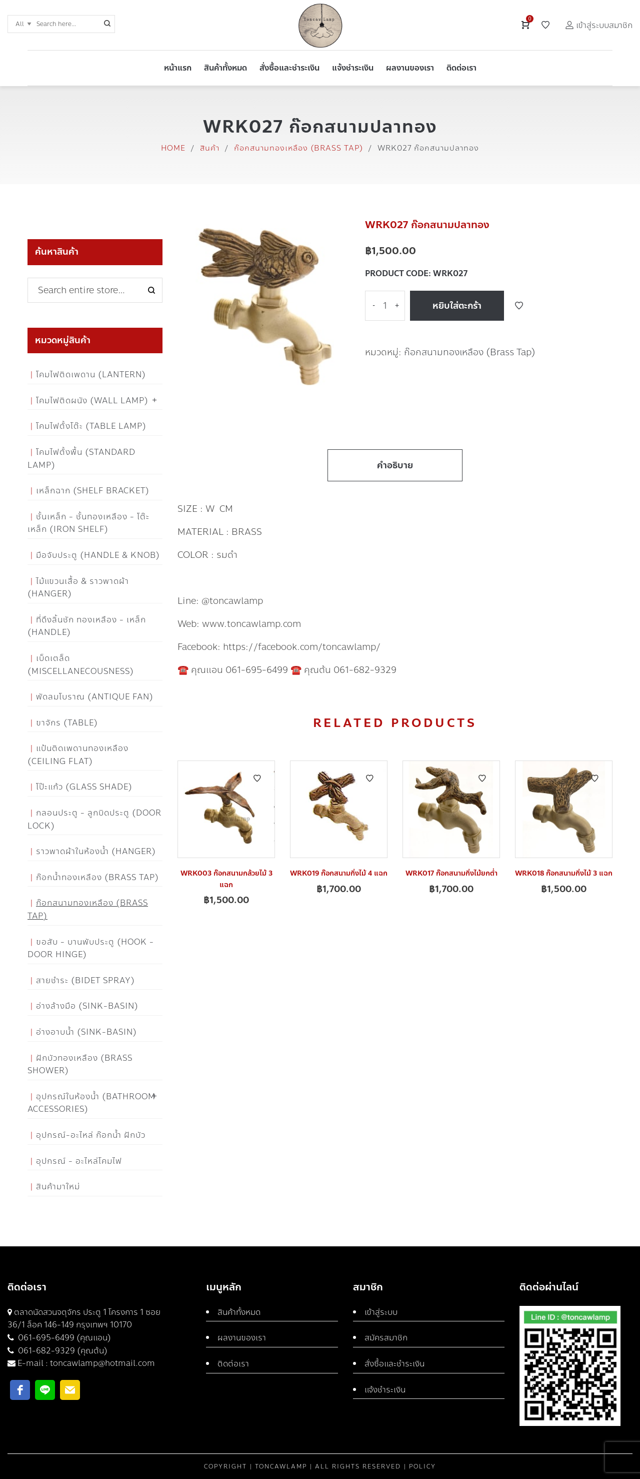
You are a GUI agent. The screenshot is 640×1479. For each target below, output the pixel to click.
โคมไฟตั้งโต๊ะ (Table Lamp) (91, 426)
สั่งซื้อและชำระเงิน (394, 1363)
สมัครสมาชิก (386, 1337)
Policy (422, 1466)
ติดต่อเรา (233, 1363)
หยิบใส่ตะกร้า (457, 306)
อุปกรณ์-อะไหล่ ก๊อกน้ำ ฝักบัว (91, 1135)
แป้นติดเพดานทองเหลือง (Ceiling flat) (78, 755)
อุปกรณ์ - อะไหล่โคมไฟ (79, 1161)
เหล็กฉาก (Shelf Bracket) (93, 490)
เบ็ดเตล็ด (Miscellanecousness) (81, 664)
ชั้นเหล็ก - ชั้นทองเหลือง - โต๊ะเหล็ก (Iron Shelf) (89, 523)
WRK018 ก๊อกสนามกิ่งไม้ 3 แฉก (563, 873)
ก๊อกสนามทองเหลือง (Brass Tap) (298, 148)
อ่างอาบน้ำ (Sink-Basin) (86, 1032)
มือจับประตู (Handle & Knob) (98, 555)
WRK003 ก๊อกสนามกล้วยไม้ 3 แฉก (226, 879)
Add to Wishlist (519, 306)
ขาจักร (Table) (67, 722)
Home (173, 148)
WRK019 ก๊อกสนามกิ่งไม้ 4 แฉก (339, 873)
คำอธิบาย (395, 465)
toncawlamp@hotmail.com (102, 1363)
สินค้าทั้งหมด (239, 1312)
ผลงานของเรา (242, 1337)
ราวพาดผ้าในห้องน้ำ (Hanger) (96, 851)
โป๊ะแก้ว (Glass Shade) (84, 787)
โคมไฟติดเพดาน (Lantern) (91, 374)
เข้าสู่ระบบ (381, 1312)
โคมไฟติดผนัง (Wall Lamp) (92, 400)
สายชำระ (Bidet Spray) (85, 980)
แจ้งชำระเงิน (385, 1389)
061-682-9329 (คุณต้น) (62, 1350)
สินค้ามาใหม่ (58, 1186)
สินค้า (210, 148)
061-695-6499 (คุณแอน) (63, 1337)
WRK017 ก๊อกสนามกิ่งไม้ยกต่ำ (452, 873)
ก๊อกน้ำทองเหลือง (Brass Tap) (97, 877)
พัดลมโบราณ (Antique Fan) (95, 696)
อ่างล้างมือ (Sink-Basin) (87, 1006)
